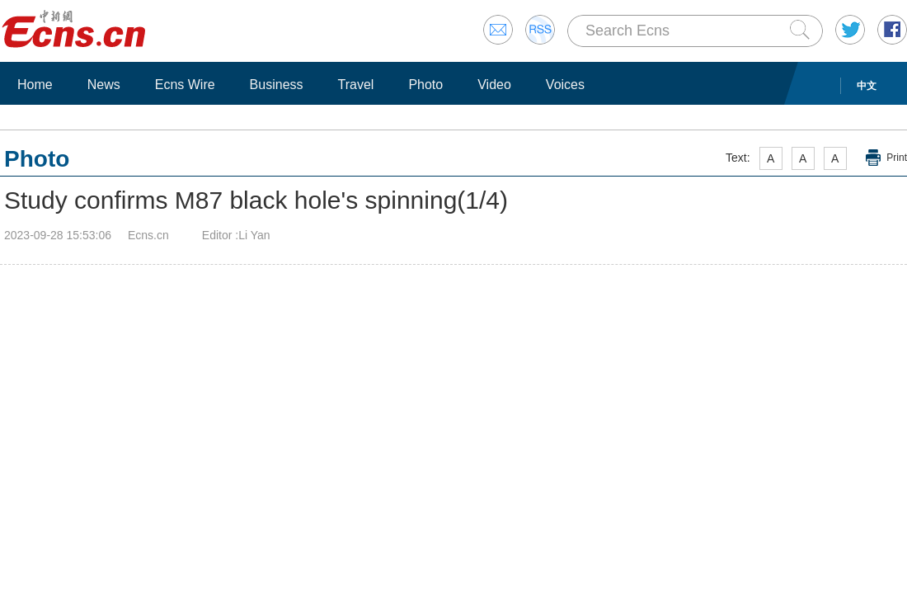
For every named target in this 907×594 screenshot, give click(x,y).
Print (896, 157)
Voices (565, 85)
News (103, 85)
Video (494, 85)
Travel (356, 85)
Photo (425, 85)
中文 (866, 86)
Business (276, 85)
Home (35, 85)
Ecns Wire (185, 85)
